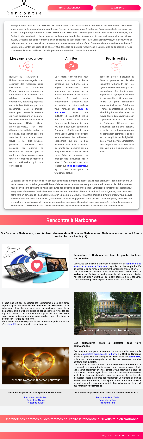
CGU (110, 435)
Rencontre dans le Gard (35, 397)
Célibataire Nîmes (36, 400)
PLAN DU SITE (122, 435)
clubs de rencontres (76, 166)
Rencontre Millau (107, 400)
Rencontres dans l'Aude (107, 397)
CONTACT (136, 435)
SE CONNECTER (118, 8)
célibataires (134, 356)
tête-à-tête (12, 324)
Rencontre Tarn (107, 402)
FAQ (104, 435)
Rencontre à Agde (36, 402)
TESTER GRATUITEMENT (70, 8)
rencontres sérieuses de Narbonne (100, 354)
